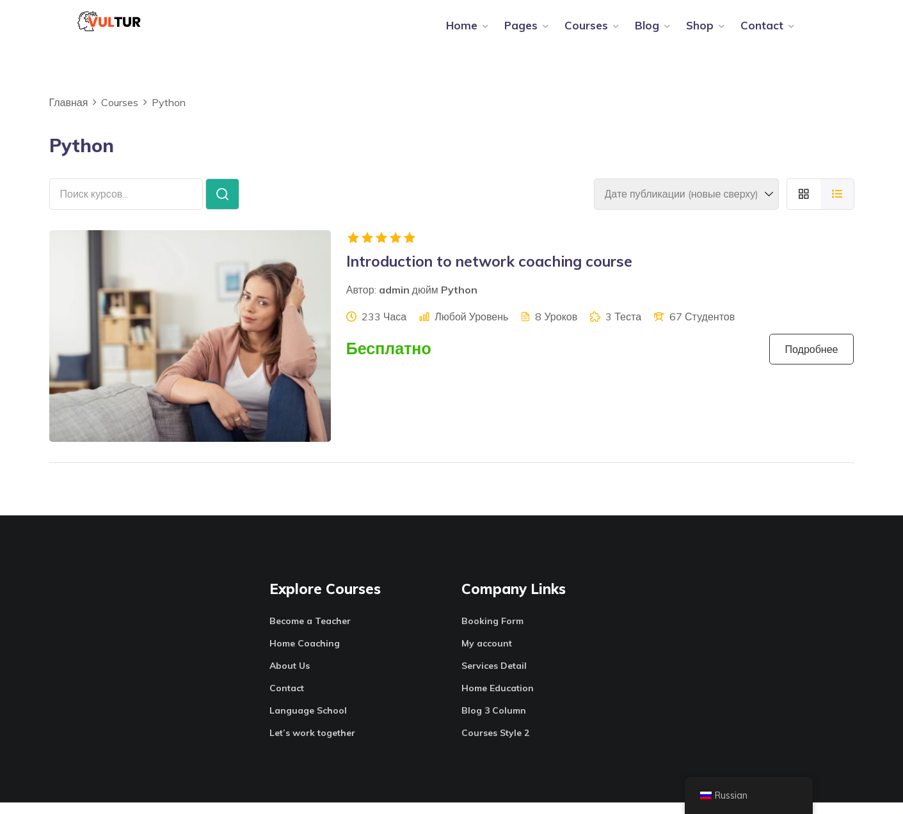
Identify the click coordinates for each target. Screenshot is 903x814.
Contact (761, 31)
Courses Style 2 (495, 744)
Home (461, 31)
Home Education (497, 699)
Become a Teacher (310, 632)
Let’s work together (312, 744)
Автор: (361, 301)
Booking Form (492, 632)
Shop (700, 31)
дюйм (425, 301)
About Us (289, 677)
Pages (521, 31)
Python (459, 301)
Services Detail (494, 677)
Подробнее (811, 361)
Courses (586, 31)
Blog (647, 31)
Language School (308, 722)
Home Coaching (304, 655)
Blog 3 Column (493, 722)
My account (486, 655)
